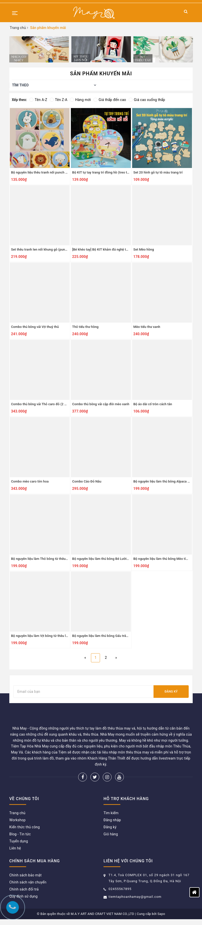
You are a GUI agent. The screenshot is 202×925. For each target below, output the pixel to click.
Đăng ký (171, 691)
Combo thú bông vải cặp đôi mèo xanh (100, 404)
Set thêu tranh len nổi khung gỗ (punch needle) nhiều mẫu (54, 249)
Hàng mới (80, 100)
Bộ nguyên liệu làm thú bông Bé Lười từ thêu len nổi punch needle (121, 559)
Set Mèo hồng (143, 249)
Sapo (161, 914)
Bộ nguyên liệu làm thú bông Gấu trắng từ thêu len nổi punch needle (122, 636)
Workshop (17, 820)
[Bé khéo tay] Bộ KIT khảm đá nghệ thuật (102, 249)
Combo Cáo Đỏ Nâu (86, 481)
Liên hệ (15, 848)
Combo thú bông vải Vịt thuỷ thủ (35, 327)
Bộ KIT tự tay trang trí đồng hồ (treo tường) (104, 172)
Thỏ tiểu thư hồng (85, 327)
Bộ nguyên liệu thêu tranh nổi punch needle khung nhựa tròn (55, 172)
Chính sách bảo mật (25, 875)
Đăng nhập (112, 820)
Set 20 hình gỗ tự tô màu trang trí (158, 172)
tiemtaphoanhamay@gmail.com (135, 897)
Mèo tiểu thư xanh (146, 327)
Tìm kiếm (111, 813)
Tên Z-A (58, 100)
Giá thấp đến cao (109, 100)
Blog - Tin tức (20, 834)
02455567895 (120, 889)
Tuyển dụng (18, 841)
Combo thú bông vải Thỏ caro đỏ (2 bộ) (40, 404)
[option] (39, 49)
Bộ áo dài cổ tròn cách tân (152, 404)
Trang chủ (17, 813)
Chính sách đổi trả (24, 889)
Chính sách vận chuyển (27, 882)
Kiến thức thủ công (24, 827)
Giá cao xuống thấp (147, 100)
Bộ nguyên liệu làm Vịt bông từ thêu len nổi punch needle (53, 636)
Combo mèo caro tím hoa (30, 481)
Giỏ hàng (111, 834)
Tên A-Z (38, 100)
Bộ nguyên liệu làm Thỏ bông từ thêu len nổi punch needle (54, 559)
